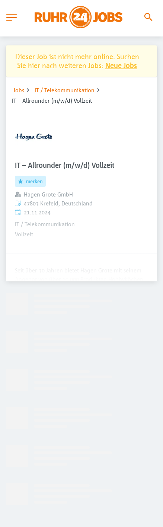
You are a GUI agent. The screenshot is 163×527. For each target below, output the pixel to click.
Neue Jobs (121, 65)
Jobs (18, 90)
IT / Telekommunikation (65, 90)
